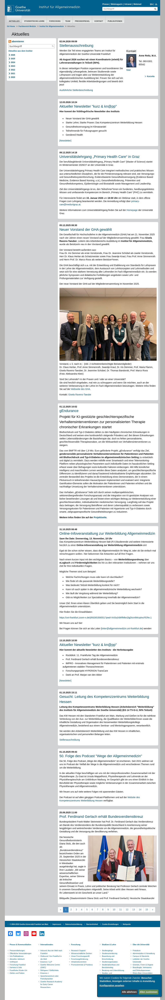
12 (127, 909)
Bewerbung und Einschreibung (108, 957)
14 (140, 909)
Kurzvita (151, 76)
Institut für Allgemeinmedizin (59, 7)
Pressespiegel (82, 21)
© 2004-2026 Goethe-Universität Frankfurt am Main (29, 924)
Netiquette (127, 924)
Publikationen (115, 21)
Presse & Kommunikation (20, 945)
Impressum (57, 924)
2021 (13, 73)
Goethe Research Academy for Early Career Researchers (51, 984)
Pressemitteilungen (17, 950)
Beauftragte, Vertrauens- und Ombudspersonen (142, 968)
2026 (13, 55)
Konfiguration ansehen (112, 985)
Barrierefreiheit (92, 924)
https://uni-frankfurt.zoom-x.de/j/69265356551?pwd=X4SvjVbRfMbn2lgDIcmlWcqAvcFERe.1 (105, 617)
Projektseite (100, 517)
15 (147, 909)
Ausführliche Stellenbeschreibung (76, 90)
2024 (13, 62)
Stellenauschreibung (69, 739)
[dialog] (129, 986)
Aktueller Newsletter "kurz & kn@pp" (88, 106)
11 (120, 909)
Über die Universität (141, 945)
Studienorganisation (109, 962)
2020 (13, 77)
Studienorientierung (109, 953)
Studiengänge (107, 950)
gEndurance (69, 411)
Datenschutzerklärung (73, 924)
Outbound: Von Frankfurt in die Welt (51, 957)
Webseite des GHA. (81, 389)
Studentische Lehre (34, 21)
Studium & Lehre (109, 945)
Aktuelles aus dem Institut (20, 51)
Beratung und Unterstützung (113, 970)
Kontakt (98, 21)
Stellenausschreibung (76, 46)
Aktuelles (14, 21)
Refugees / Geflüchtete (49, 970)
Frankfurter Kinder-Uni (18, 970)
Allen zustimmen (148, 992)
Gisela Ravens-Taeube (79, 394)
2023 (13, 66)
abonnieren (16, 41)
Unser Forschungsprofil (80, 956)
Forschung (55, 21)
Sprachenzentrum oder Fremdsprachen (49, 977)
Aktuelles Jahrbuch (17, 959)
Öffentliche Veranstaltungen (20, 953)
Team (67, 21)
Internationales (46, 945)
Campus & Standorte (141, 956)
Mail (128, 70)
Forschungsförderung (79, 959)
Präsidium (137, 950)
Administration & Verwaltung (144, 953)
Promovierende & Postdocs (82, 965)
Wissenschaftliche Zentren (81, 953)
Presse (105, 4)
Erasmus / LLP (46, 962)
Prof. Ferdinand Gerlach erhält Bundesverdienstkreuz (101, 817)
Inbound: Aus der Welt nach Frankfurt (51, 952)
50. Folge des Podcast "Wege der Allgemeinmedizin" (100, 756)
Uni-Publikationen (17, 956)
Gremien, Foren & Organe (143, 965)
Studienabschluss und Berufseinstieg (110, 966)
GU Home (11, 26)
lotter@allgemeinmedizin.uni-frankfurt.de (122, 628)
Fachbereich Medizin (27, 26)
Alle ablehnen (129, 992)
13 (133, 909)
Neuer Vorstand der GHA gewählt (85, 230)
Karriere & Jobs (16, 967)
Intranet (127, 4)
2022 (13, 70)
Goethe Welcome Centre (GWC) (50, 966)
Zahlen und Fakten (17, 973)
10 (114, 909)
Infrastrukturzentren (79, 962)
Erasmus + (44, 973)
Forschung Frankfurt (18, 965)
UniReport (14, 962)
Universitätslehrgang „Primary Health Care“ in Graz (99, 157)
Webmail (137, 4)
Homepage (132, 210)
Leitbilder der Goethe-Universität (141, 960)
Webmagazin (116, 4)
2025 (13, 59)
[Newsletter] (65, 140)
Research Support (78, 950)
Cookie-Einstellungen (110, 924)
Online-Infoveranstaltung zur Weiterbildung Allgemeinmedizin (107, 533)
